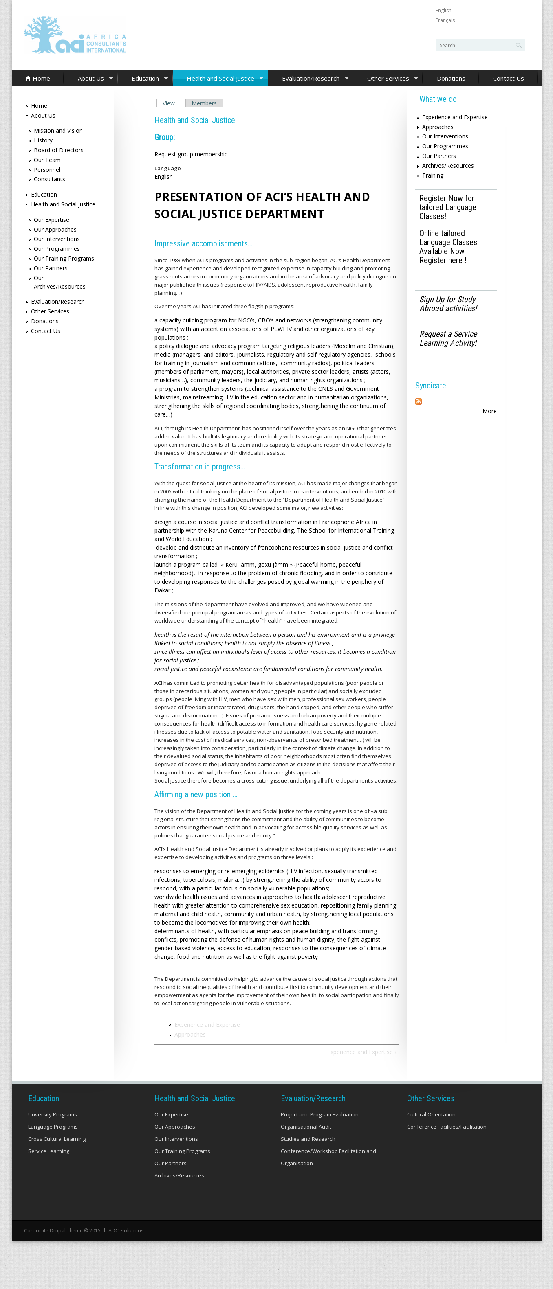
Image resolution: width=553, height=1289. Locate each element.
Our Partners (51, 268)
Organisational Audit (306, 1126)
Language (167, 168)
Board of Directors (59, 150)
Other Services (386, 78)
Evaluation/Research (308, 78)
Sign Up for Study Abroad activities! (448, 303)
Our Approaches (55, 229)
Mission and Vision (58, 130)
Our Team (47, 160)
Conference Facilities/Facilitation (447, 1126)
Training (432, 175)
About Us (88, 78)
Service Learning (48, 1151)
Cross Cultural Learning (57, 1138)
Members (204, 103)
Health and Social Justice (218, 78)
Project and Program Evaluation (320, 1114)
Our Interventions (57, 239)
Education (143, 78)
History (43, 140)
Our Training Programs (64, 258)
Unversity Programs (52, 1114)
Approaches (190, 1034)
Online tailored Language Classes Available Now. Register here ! (448, 246)
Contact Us (508, 78)
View (172, 103)
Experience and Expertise (207, 1024)
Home (41, 78)
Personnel (47, 169)
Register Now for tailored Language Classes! (447, 207)
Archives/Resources (448, 165)
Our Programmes (57, 248)
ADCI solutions (125, 1230)
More (489, 411)
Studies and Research (308, 1138)
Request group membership (191, 154)
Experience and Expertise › (361, 1052)
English (444, 10)
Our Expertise (51, 220)
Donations (451, 78)
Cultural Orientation (431, 1114)
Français (445, 20)
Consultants (49, 179)
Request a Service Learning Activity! (448, 338)
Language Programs (53, 1126)
